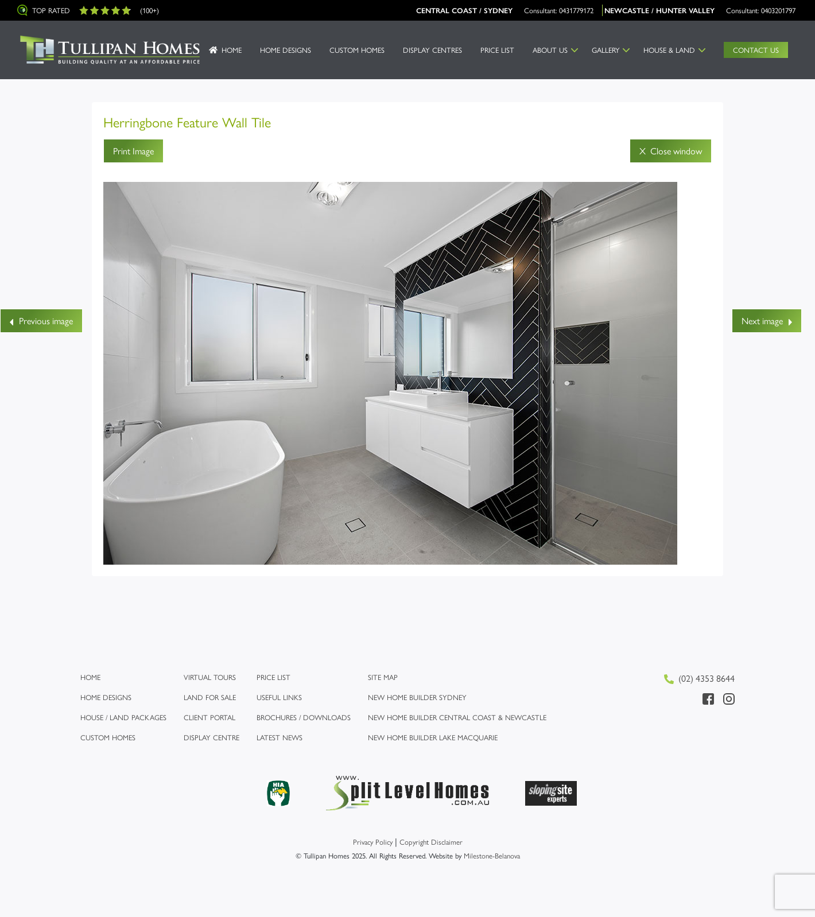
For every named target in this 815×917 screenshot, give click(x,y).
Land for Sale (210, 696)
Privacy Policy (373, 841)
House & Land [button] (669, 49)
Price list (273, 676)
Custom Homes (357, 49)
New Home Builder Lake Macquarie (433, 737)
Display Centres (432, 49)
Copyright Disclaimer (431, 841)
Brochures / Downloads (304, 717)
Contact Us (756, 49)
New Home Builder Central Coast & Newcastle (457, 717)
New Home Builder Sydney (417, 696)
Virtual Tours (210, 676)
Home (232, 49)
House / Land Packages (123, 717)
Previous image (41, 320)
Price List (497, 49)
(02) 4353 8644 (699, 678)
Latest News (279, 737)
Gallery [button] (606, 49)
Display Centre (211, 737)
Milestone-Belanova (492, 855)
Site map (383, 676)
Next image (767, 320)
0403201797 (778, 10)
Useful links (279, 696)
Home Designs (285, 49)
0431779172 (576, 10)
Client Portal (209, 717)
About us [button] (550, 49)
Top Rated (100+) (88, 10)
